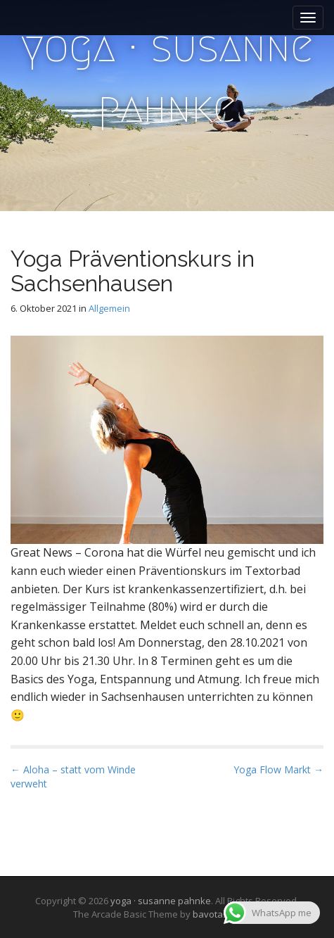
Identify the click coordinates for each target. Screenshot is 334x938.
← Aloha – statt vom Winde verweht (73, 776)
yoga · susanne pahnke (167, 77)
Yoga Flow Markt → (278, 769)
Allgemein (109, 308)
